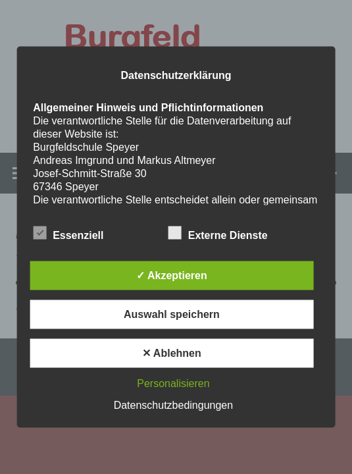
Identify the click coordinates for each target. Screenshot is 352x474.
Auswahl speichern (172, 314)
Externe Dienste (218, 233)
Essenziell (68, 233)
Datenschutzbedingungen (173, 405)
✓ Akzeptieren (171, 275)
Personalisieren (173, 383)
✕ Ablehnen (171, 353)
